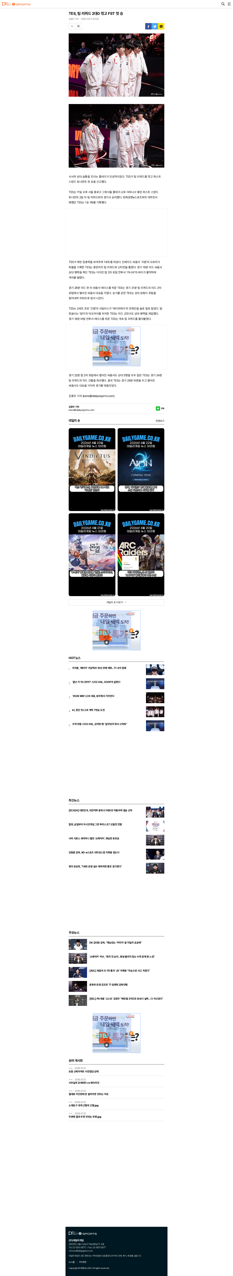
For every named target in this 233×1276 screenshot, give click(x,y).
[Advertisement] (116, 232)
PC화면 (82, 1262)
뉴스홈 (72, 1262)
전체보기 (160, 420)
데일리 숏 (74, 420)
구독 (162, 408)
